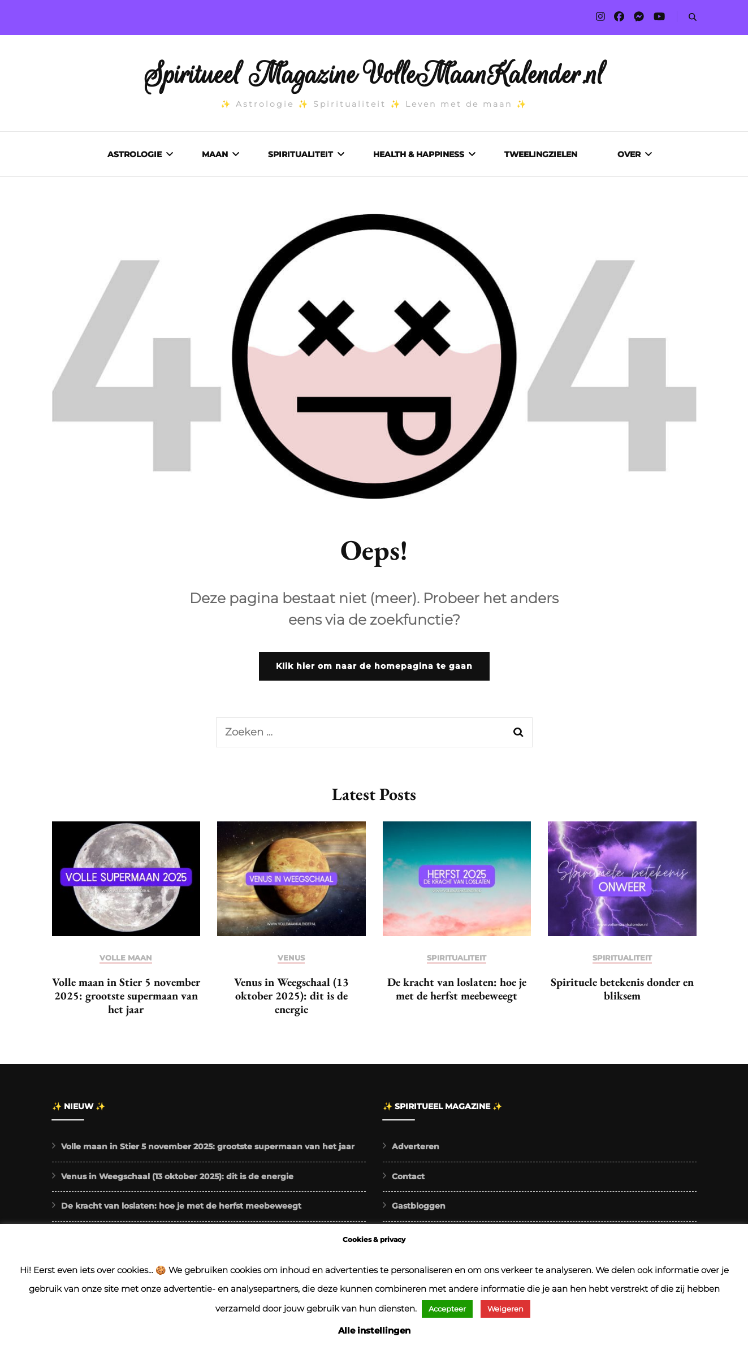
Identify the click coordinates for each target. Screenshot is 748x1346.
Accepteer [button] (447, 1308)
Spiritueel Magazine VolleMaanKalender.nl (374, 74)
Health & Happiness (418, 154)
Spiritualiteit (300, 154)
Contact (408, 1179)
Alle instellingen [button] (374, 1330)
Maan (215, 154)
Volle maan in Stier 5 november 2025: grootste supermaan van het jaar (126, 998)
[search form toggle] (693, 17)
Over (629, 154)
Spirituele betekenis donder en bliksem (622, 991)
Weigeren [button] (505, 1308)
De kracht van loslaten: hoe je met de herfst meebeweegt (456, 991)
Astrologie (134, 154)
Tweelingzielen (540, 154)
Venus (291, 961)
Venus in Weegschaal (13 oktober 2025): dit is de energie (291, 998)
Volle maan (126, 961)
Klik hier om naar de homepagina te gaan (374, 669)
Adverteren (415, 1149)
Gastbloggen (419, 1209)
